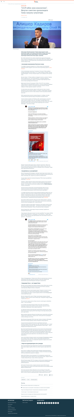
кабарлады (46, 197)
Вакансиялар (10, 411)
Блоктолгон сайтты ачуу (12, 402)
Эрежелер (9, 406)
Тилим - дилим (25, 402)
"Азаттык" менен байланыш (12, 413)
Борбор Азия (23, 5)
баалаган (27, 298)
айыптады (28, 179)
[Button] (51, 20)
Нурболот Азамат (24, 15)
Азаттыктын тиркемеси (12, 409)
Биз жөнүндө (10, 404)
